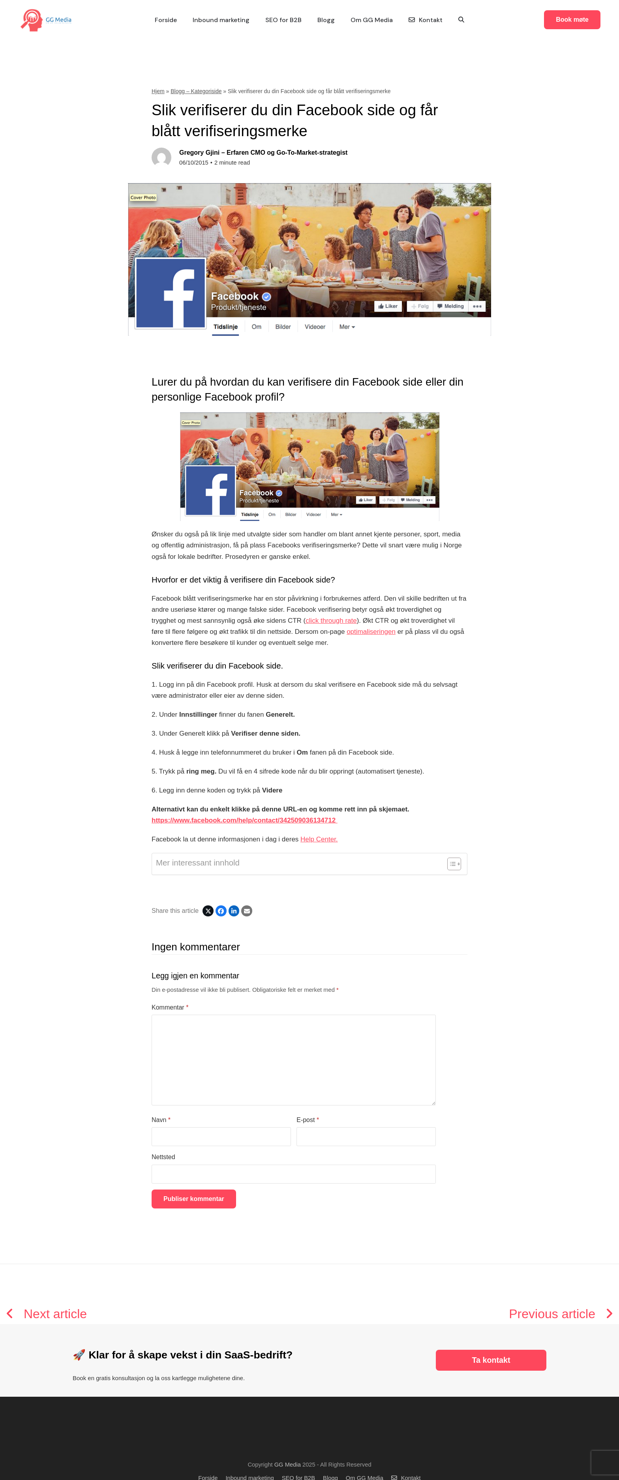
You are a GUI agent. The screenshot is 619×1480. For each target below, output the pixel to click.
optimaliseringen (371, 631)
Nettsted (163, 1157)
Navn (161, 1120)
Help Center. (319, 839)
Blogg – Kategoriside (196, 91)
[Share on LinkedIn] (234, 910)
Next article (46, 1314)
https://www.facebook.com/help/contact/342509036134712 (245, 820)
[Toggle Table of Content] (450, 864)
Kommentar (170, 1007)
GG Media (287, 1464)
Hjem (158, 91)
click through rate (331, 620)
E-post (307, 1120)
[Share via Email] (246, 910)
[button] (461, 20)
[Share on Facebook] (221, 910)
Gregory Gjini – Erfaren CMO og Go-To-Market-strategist (263, 152)
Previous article (561, 1314)
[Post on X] (208, 910)
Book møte (579, 19)
